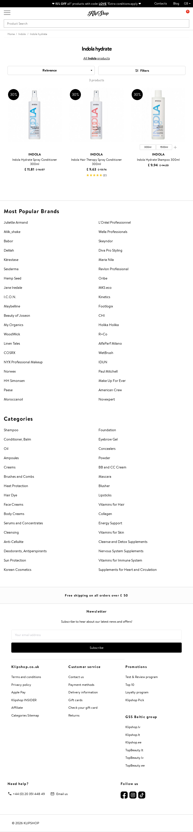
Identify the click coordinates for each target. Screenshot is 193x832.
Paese (8, 390)
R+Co (103, 334)
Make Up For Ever (112, 380)
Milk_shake (12, 231)
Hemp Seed (12, 278)
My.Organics (13, 325)
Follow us (129, 783)
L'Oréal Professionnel (115, 222)
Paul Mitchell (108, 371)
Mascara (105, 476)
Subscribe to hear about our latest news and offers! (96, 621)
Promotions (136, 666)
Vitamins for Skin (111, 532)
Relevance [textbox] (49, 70)
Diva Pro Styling (110, 250)
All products (96, 58)
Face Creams (13, 504)
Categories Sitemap (25, 715)
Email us (62, 794)
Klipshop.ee (133, 742)
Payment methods (81, 685)
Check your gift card (83, 707)
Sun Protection (15, 560)
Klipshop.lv (132, 727)
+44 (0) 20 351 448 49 (29, 794)
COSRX (9, 352)
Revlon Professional (113, 269)
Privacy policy (21, 685)
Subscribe (97, 648)
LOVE (103, 4)
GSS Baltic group (141, 716)
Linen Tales (12, 343)
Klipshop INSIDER (23, 700)
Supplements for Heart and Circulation (128, 569)
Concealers (107, 448)
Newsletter (96, 611)
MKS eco (105, 287)
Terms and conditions (26, 677)
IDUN (103, 362)
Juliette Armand (16, 222)
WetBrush (106, 352)
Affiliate (17, 707)
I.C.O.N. (10, 297)
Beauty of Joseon (17, 315)
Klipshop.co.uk (25, 666)
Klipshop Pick (134, 700)
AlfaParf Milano (110, 343)
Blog (176, 3)
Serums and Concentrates (23, 523)
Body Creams (14, 513)
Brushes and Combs (19, 476)
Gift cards (75, 700)
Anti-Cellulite (13, 541)
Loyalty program (137, 692)
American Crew (110, 390)
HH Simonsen (14, 380)
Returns (73, 715)
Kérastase (11, 259)
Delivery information (83, 692)
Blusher (104, 486)
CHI (102, 315)
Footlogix (106, 306)
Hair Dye (10, 495)
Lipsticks (105, 495)
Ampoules (11, 458)
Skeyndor (106, 241)
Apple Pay (18, 692)
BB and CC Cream (112, 467)
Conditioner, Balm (17, 439)
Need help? (18, 783)
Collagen (105, 513)
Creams (10, 467)
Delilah (9, 250)
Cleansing (11, 532)
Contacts (160, 3)
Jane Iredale (13, 287)
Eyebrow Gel (108, 439)
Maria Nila (106, 259)
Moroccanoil (13, 399)
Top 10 (129, 685)
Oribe (103, 278)
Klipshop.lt (132, 735)
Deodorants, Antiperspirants (25, 551)
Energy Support (110, 523)
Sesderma (11, 269)
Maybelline (12, 306)
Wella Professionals (113, 231)
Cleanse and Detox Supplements (123, 541)
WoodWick (12, 334)
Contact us (76, 677)
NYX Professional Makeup (23, 362)
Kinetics (104, 297)
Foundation (107, 430)
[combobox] (51, 70)
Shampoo (11, 430)
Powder (104, 458)
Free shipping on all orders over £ (96, 595)
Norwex (10, 371)
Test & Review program (141, 677)
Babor (8, 241)
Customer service (84, 666)
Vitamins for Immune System (120, 560)
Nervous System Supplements (121, 551)
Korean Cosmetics (17, 569)
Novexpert (107, 399)
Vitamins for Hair (111, 504)
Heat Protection (16, 486)
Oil (6, 448)
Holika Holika (109, 325)
